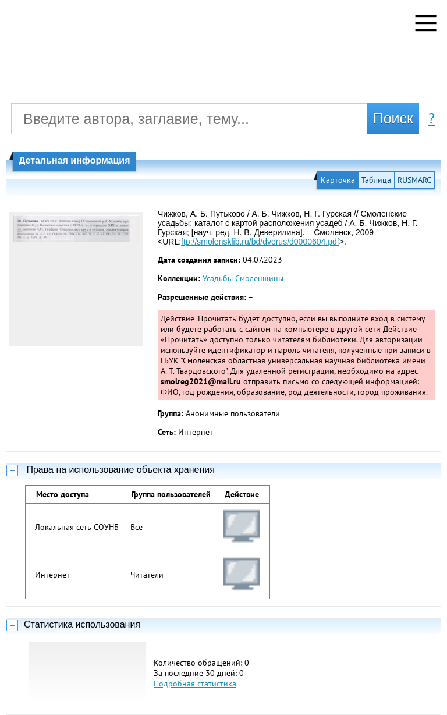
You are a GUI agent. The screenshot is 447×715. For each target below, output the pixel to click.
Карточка (338, 180)
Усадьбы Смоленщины (243, 278)
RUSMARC (414, 180)
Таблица (376, 180)
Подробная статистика (195, 683)
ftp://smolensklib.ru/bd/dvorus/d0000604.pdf (260, 241)
